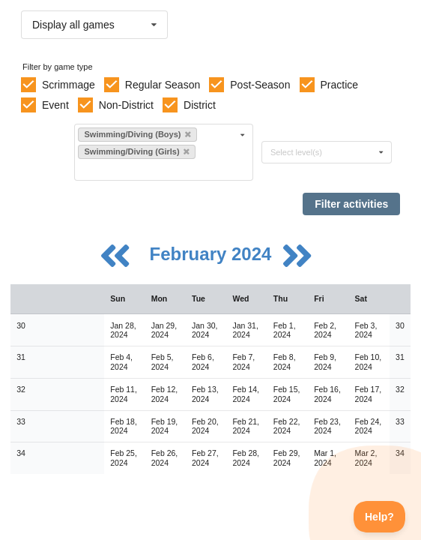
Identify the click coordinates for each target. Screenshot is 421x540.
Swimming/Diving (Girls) (136, 151)
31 (20, 357)
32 (20, 389)
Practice (340, 85)
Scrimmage (68, 85)
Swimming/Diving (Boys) (137, 134)
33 (20, 421)
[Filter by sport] (157, 169)
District (200, 105)
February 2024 (213, 254)
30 (20, 325)
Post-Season (260, 85)
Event (55, 105)
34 (20, 453)
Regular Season (162, 85)
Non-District (126, 105)
